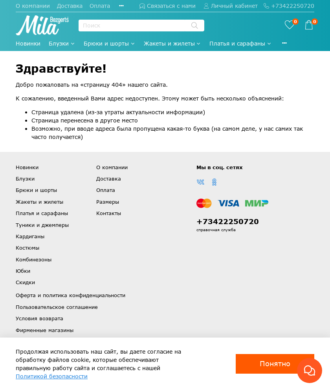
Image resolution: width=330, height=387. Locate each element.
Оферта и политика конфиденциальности (70, 295)
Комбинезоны (33, 259)
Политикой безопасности (52, 376)
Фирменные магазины (44, 330)
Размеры (107, 202)
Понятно (275, 363)
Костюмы (27, 248)
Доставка (69, 5)
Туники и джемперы (42, 225)
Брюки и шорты (110, 43)
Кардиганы (30, 236)
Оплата (100, 5)
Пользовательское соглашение (57, 307)
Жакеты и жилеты (173, 43)
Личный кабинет (231, 5)
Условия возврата (39, 318)
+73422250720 (289, 5)
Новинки (28, 43)
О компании (33, 5)
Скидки (25, 282)
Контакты (108, 213)
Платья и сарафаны (240, 43)
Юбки (23, 271)
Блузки (62, 43)
